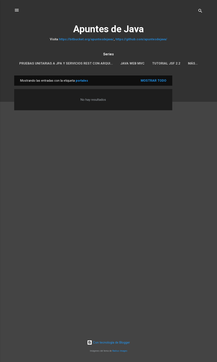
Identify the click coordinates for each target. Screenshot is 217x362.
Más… (193, 63)
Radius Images (119, 350)
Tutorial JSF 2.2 (166, 63)
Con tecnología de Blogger (108, 342)
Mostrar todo (153, 80)
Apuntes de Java (108, 29)
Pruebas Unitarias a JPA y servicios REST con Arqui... (66, 63)
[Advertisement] (189, 139)
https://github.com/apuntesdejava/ (141, 39)
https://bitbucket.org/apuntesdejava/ (86, 39)
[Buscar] (200, 11)
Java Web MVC (132, 63)
